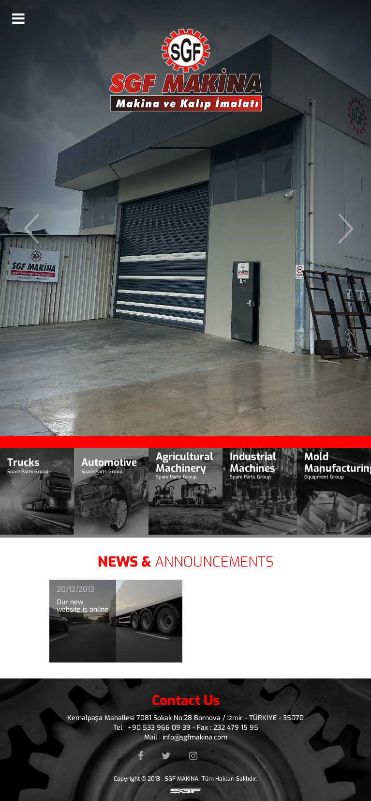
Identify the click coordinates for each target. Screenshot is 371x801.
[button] (28, 218)
